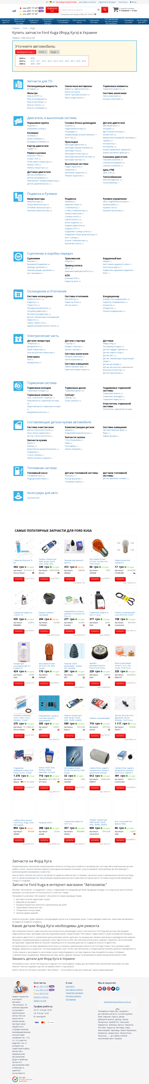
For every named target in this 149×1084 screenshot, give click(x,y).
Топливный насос (35, 475)
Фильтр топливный (36, 108)
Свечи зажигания (111, 96)
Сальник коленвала (112, 165)
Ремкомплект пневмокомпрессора (42, 180)
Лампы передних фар (74, 366)
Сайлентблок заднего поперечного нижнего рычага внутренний (99, 770)
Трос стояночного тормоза (39, 397)
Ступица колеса (72, 216)
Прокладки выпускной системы (79, 156)
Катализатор (109, 143)
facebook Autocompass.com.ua (117, 1002)
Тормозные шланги (111, 393)
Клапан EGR (108, 134)
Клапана (69, 125)
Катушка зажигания (112, 99)
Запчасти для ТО (39, 81)
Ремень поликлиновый (100, 718)
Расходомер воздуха (112, 346)
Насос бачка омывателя (38, 433)
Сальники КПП (71, 278)
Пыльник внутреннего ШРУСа (74, 561)
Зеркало (69, 430)
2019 (84, 61)
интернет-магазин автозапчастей (31, 875)
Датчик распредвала (36, 177)
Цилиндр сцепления (36, 267)
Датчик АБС (108, 355)
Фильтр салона (34, 105)
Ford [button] (42, 51)
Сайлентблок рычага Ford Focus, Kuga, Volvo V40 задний (24, 822)
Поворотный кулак (73, 213)
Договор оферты (73, 996)
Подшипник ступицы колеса (77, 231)
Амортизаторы (34, 201)
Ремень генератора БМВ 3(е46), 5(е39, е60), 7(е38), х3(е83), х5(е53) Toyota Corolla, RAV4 (74, 720)
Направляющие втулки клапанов (79, 134)
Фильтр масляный (35, 102)
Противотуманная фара (114, 430)
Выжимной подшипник (37, 264)
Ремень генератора (36, 167)
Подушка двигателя (74, 225)
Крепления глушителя (75, 172)
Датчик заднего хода (112, 352)
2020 (33, 58)
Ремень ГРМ (33, 164)
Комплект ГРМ (34, 155)
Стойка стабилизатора (75, 210)
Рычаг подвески (72, 222)
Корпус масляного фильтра (115, 152)
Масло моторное (72, 92)
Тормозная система (42, 383)
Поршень (31, 125)
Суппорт (69, 397)
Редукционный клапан (37, 478)
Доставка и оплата (87, 2)
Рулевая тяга (109, 207)
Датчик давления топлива (115, 478)
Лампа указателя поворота (122, 561)
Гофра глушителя (73, 166)
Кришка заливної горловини (46, 613)
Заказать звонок (41, 997)
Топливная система (42, 468)
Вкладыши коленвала (37, 141)
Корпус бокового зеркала (39, 458)
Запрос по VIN (40, 1000)
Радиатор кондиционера (114, 302)
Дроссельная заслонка (113, 131)
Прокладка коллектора (75, 153)
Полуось (69, 261)
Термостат (32, 305)
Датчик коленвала (35, 174)
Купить (19, 579)
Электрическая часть (43, 336)
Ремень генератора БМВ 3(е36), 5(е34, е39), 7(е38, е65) (47, 561)
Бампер (30, 446)
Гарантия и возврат (107, 2)
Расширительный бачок (38, 308)
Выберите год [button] (25, 51)
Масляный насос (110, 125)
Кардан (106, 261)
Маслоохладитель (111, 179)
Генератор (32, 343)
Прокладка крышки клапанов (78, 147)
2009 (38, 64)
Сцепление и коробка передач (50, 253)
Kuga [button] (54, 51)
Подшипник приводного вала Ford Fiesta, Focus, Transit (23, 770)
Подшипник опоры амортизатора (80, 234)
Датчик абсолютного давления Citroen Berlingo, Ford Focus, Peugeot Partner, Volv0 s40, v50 (124, 720)
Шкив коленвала (34, 138)
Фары (105, 433)
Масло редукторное (74, 97)
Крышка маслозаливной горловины (119, 137)
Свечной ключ (33, 498)
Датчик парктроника (112, 373)
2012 (44, 61)
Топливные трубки (73, 481)
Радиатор (31, 302)
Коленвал (31, 135)
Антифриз (31, 89)
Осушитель (108, 305)
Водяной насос (34, 299)
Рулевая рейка (109, 204)
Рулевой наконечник (112, 210)
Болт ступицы (71, 237)
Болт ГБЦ (69, 137)
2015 (61, 61)
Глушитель (70, 169)
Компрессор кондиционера (115, 299)
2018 (78, 61)
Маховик (31, 261)
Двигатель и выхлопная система (51, 118)
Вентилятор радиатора (37, 314)
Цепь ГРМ (107, 172)
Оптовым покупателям (66, 2)
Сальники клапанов (112, 159)
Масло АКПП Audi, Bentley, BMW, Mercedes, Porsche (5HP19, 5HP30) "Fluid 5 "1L (49, 772)
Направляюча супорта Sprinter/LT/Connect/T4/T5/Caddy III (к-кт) (78, 613)
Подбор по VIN (52, 9)
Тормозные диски (73, 390)
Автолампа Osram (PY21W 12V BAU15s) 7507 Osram (99, 561)
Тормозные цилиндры (113, 396)
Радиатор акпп (71, 281)
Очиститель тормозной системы (117, 409)
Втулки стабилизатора (75, 240)
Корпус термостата (36, 323)
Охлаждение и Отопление (47, 291)
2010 (33, 61)
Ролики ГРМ (32, 158)
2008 (33, 64)
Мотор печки (71, 305)
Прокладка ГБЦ (72, 150)
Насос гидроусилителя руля (115, 201)
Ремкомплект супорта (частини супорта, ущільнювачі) (48, 718)
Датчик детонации (111, 364)
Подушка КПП (71, 228)
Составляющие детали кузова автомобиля (59, 422)
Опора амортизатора (37, 204)
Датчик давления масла (38, 183)
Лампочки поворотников (76, 369)
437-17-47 (28, 8)
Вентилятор (70, 299)
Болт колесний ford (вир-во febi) (123, 822)
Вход (133, 2)
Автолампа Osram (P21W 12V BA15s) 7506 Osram (74, 770)
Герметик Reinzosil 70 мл (23, 561)
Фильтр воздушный (36, 99)
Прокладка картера (73, 159)
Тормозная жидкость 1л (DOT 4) (23, 613)
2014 (55, 61)
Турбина (107, 140)
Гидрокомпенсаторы (74, 128)
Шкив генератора (35, 349)
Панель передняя (73, 449)
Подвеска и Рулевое (42, 193)
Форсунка (69, 475)
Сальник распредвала (112, 162)
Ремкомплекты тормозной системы (43, 400)
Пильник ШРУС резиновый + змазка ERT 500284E (73, 665)
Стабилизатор (71, 207)
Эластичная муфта (111, 267)
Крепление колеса (73, 243)
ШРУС (68, 268)
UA (52, 2)
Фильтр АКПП (33, 96)
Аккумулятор (33, 362)
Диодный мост (34, 346)
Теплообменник (110, 182)
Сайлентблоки (71, 219)
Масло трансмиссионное (76, 94)
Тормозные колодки (36, 390)
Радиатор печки (72, 302)
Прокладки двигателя (74, 144)
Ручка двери (70, 446)
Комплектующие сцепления (39, 270)
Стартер (69, 343)
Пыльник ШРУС (45, 822)
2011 (38, 61)
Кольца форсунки (73, 478)
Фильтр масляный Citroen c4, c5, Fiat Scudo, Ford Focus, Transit (123, 666)
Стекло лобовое (34, 455)
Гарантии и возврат (74, 993)
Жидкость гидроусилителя (77, 89)
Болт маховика (34, 273)
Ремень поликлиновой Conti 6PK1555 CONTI (125, 613)
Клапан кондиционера (113, 311)
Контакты (123, 2)
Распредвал (70, 131)
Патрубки (107, 128)
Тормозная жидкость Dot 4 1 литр (99, 613)
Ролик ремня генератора (38, 161)
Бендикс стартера (73, 346)
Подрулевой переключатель (77, 433)
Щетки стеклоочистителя (39, 430)
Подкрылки (32, 452)
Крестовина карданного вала (116, 264)
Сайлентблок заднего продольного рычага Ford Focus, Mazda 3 (124, 770)
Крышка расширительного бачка (42, 326)
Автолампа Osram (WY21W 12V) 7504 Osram (47, 665)
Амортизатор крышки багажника (42, 449)
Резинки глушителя (73, 175)
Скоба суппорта (72, 400)
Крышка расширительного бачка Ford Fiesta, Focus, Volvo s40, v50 (99, 666)
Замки (68, 443)
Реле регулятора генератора (40, 352)
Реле (29, 359)
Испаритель (108, 308)
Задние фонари (110, 436)
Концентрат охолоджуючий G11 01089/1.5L (22, 665)
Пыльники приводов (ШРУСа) (78, 271)
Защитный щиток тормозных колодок (44, 406)
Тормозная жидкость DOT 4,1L (73, 822)
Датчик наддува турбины (114, 349)
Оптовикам (71, 999)
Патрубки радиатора (36, 311)
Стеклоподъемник (73, 440)
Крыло (30, 443)
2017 (73, 61)
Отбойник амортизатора (38, 207)
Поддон (30, 148)
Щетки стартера (72, 349)
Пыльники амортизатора (38, 210)
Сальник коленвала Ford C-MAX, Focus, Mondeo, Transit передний (22, 719)
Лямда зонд (108, 343)
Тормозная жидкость (112, 89)
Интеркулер (108, 146)
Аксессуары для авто (42, 493)
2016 (67, 61)
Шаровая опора (72, 204)
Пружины (69, 201)
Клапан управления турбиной (116, 149)
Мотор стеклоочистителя (39, 436)
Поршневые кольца (36, 128)
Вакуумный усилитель (37, 412)
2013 (50, 61)
